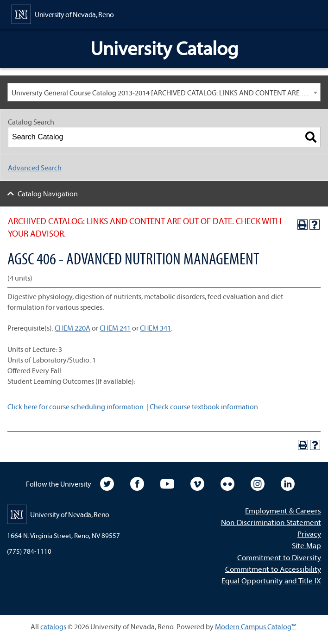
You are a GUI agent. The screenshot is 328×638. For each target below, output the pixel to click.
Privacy (309, 533)
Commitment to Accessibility (273, 569)
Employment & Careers (283, 510)
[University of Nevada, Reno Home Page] (63, 13)
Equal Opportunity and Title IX (271, 580)
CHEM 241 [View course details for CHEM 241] (115, 327)
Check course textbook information (204, 406)
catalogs (53, 626)
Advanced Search (35, 167)
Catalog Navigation (48, 193)
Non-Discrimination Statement (271, 522)
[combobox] (164, 92)
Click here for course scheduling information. (76, 406)
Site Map (306, 545)
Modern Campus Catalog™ (255, 626)
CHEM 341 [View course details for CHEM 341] (155, 327)
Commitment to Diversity (279, 557)
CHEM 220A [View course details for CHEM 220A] (72, 327)
